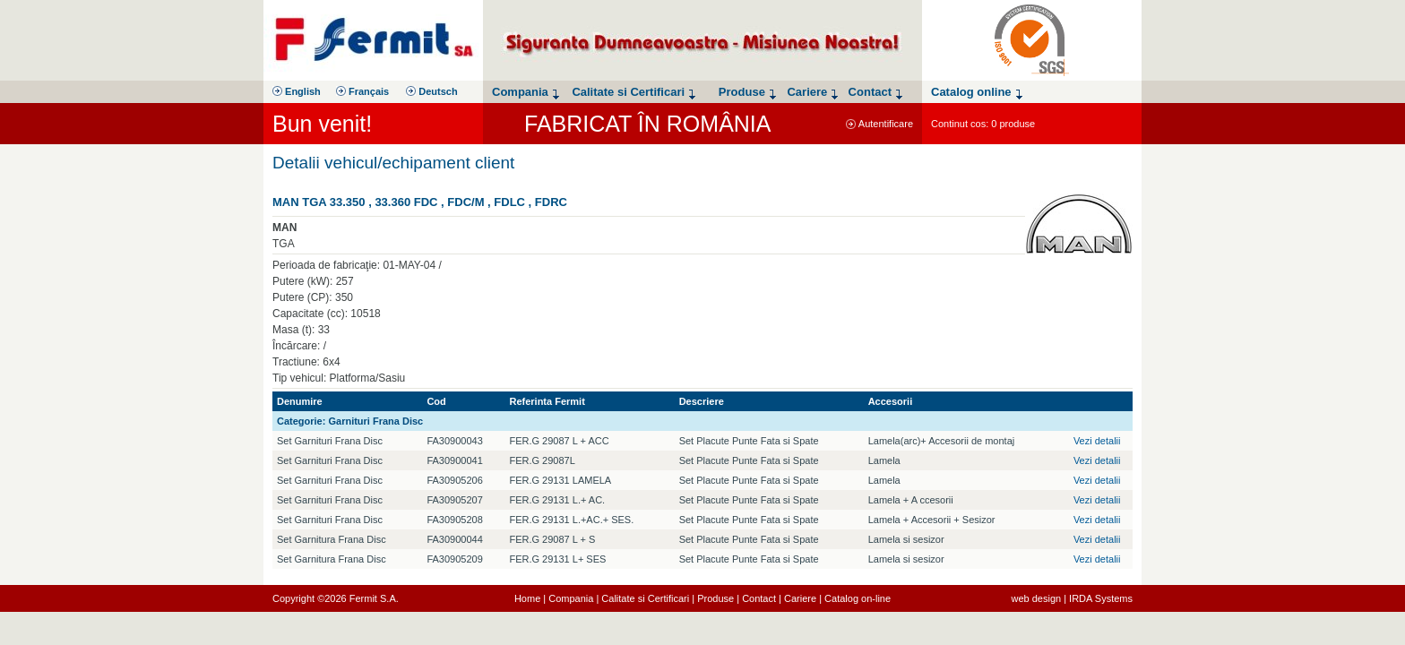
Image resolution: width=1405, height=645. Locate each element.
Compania (570, 598)
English (296, 91)
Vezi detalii (1097, 440)
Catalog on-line (857, 598)
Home (527, 598)
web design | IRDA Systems (1072, 598)
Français (362, 91)
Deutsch (431, 91)
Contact (759, 598)
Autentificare (879, 123)
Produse (715, 598)
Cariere (800, 598)
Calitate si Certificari (645, 598)
